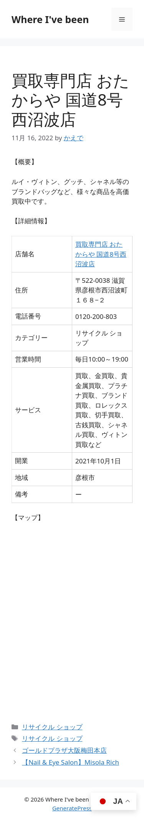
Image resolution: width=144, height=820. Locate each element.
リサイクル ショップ (52, 726)
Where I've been (50, 19)
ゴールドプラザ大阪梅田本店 (64, 750)
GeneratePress (72, 808)
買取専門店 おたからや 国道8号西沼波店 (100, 254)
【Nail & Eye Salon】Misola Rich (70, 762)
